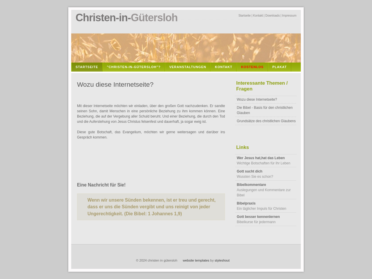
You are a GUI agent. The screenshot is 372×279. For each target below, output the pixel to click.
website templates (196, 260)
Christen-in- (127, 18)
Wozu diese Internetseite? (257, 99)
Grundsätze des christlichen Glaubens (266, 121)
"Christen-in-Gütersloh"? (134, 67)
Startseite (244, 15)
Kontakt (258, 15)
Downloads (272, 15)
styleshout (222, 260)
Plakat (279, 67)
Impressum (289, 15)
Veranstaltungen (187, 67)
